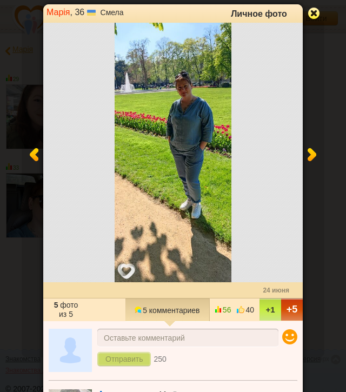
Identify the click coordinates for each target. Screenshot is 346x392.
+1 (270, 309)
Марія (58, 12)
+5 (292, 309)
